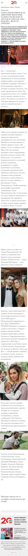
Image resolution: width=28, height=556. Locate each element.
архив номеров (17, 535)
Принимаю (14, 553)
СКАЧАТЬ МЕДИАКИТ (20, 517)
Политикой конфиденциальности (13, 549)
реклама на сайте (19, 519)
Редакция (17, 524)
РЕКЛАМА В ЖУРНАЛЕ (20, 522)
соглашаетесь (17, 547)
